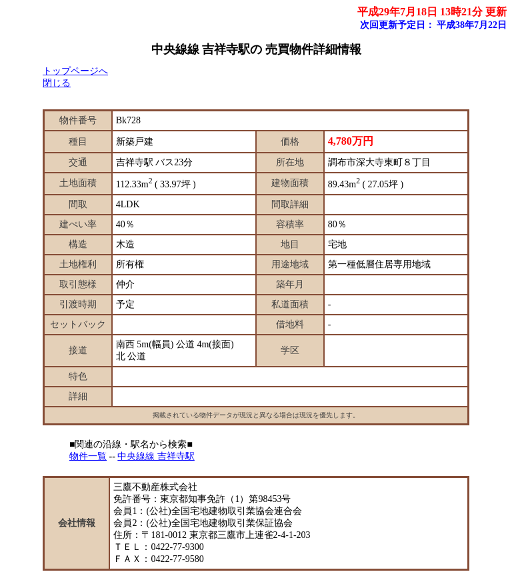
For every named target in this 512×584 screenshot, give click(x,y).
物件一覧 (88, 456)
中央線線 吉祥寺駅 (156, 456)
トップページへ (75, 71)
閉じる (57, 83)
